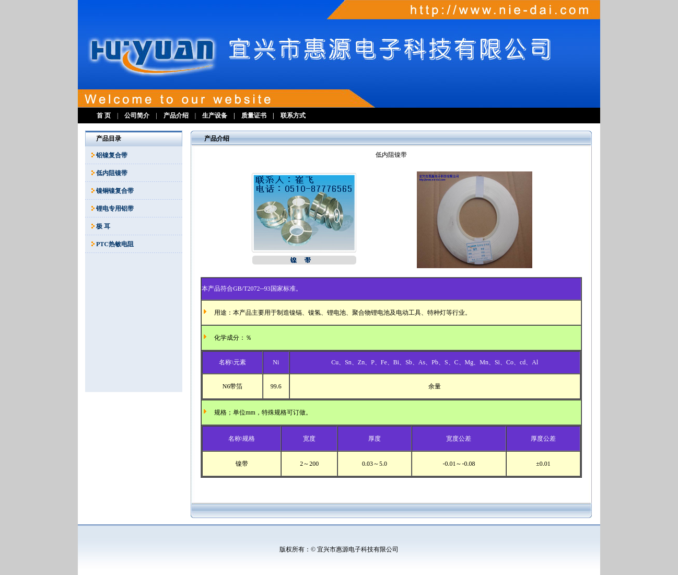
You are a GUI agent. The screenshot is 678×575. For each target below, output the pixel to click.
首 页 (104, 115)
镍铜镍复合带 (115, 190)
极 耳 (103, 226)
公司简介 (136, 115)
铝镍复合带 (111, 155)
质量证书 (253, 115)
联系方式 (293, 115)
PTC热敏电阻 (115, 244)
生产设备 (214, 115)
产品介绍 (176, 115)
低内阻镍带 (111, 173)
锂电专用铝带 (115, 208)
